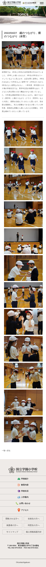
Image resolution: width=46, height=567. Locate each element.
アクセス (23, 510)
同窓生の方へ (34, 525)
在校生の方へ (34, 519)
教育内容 (23, 485)
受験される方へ (12, 519)
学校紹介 (23, 479)
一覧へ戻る (6, 451)
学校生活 (23, 491)
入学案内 (23, 497)
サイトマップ (12, 532)
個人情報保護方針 (34, 532)
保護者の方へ (12, 525)
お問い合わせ (23, 503)
